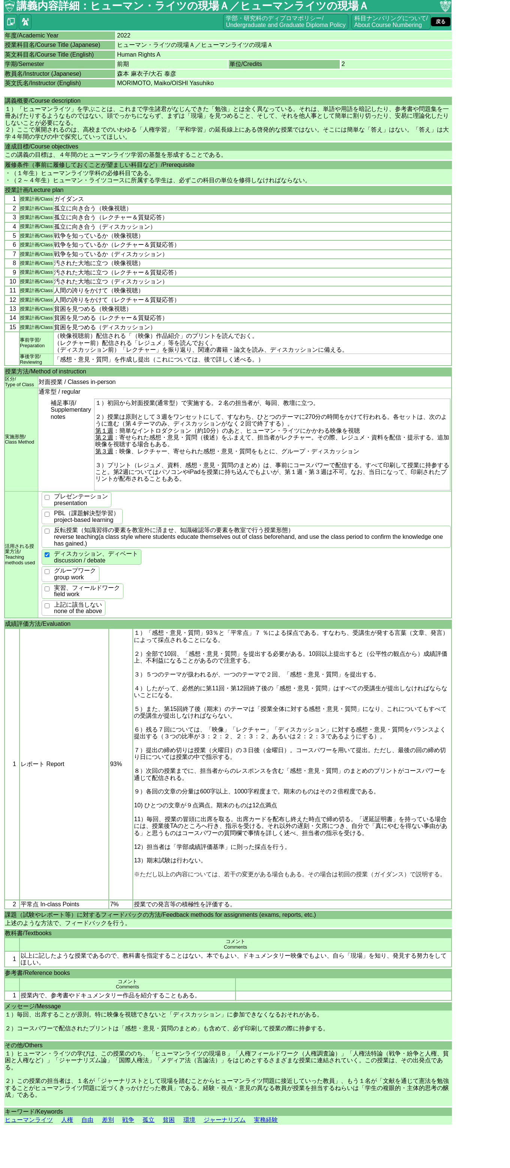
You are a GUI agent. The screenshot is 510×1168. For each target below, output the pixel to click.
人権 (67, 1120)
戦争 (128, 1120)
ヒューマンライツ (29, 1120)
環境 (189, 1120)
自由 (87, 1120)
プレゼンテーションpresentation (81, 499)
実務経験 (266, 1120)
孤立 (148, 1120)
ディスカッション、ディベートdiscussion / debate (96, 557)
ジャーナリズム (225, 1120)
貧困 (169, 1120)
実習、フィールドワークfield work (87, 591)
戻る (441, 21)
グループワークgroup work (75, 573)
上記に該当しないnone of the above (78, 608)
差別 (108, 1120)
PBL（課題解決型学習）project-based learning (86, 516)
